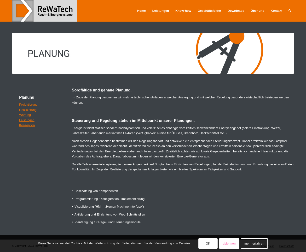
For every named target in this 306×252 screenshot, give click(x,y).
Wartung (25, 115)
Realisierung (27, 110)
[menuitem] (141, 11)
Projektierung (28, 104)
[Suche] (289, 11)
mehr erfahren (254, 243)
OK (208, 243)
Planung (26, 97)
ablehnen (229, 243)
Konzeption (27, 125)
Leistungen (27, 120)
